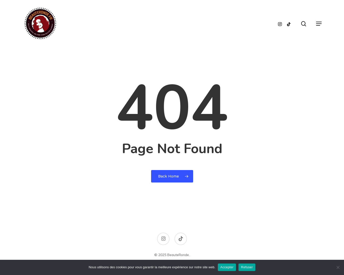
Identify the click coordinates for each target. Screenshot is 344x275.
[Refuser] (337, 267)
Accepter (226, 267)
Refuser (247, 267)
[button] (319, 23)
